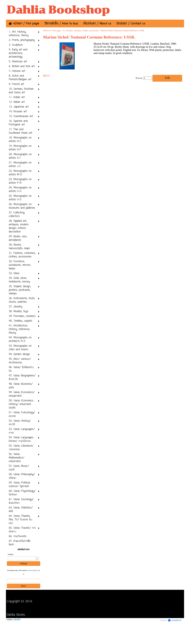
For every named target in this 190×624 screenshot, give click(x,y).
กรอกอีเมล (10, 555)
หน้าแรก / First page (52, 30)
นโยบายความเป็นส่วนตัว (32, 571)
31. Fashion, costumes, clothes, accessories (81, 30)
